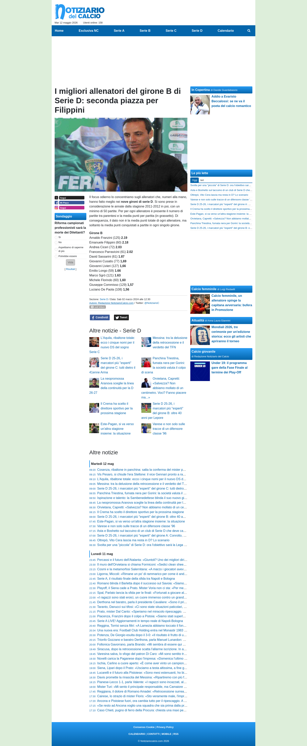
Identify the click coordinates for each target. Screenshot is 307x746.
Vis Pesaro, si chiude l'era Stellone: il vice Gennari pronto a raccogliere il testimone (154, 474)
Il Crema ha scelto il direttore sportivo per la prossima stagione (117, 408)
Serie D (104, 299)
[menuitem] (249, 30)
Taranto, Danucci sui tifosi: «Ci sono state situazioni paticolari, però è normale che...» (156, 606)
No (60, 242)
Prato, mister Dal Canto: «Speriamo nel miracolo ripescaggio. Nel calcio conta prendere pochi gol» (165, 611)
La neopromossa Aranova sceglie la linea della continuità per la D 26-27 (147, 502)
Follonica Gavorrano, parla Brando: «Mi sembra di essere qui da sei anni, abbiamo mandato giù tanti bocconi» (173, 644)
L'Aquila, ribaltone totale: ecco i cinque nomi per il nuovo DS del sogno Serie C (151, 479)
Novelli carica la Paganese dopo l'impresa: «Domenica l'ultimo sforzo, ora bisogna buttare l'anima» (165, 658)
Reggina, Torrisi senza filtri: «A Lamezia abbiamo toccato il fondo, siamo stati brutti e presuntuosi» (165, 625)
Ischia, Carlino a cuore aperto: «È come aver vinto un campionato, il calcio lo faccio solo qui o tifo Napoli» (170, 663)
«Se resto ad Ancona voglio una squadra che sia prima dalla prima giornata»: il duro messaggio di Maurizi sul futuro (177, 705)
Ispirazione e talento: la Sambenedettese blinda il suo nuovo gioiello (144, 498)
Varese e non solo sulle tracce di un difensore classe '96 (169, 428)
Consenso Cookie (143, 727)
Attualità (197, 320)
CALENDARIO (136, 733)
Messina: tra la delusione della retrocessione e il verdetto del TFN (170, 342)
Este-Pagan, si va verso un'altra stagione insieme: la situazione (117, 428)
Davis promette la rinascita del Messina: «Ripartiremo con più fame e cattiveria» (152, 677)
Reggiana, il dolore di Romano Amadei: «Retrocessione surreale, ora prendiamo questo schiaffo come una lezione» (177, 691)
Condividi (99, 317)
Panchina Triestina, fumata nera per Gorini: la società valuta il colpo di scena (150, 493)
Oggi (194, 180)
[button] (70, 262)
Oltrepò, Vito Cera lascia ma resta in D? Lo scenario (133, 540)
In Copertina (200, 89)
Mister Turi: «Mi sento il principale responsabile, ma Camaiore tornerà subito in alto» (155, 686)
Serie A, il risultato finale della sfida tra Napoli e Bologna (136, 578)
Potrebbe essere (68, 256)
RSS (175, 733)
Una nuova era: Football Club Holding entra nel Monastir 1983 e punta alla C (150, 630)
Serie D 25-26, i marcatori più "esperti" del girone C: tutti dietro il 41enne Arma (151, 488)
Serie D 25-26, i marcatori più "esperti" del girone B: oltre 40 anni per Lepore (150, 516)
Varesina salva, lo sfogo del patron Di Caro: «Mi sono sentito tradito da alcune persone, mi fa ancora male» (171, 653)
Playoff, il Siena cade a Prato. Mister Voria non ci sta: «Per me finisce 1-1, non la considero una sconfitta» (170, 588)
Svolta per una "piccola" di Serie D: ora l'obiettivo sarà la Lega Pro (143, 545)
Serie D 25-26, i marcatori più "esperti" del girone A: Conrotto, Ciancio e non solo (153, 535)
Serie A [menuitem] (119, 30)
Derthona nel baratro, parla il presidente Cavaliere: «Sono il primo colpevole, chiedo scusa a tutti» (165, 602)
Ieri (202, 180)
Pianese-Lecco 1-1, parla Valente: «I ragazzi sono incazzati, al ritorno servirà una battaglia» (160, 682)
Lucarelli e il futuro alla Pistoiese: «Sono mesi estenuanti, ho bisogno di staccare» (153, 672)
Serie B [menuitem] (145, 30)
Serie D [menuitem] (197, 30)
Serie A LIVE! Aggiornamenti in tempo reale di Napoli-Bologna (140, 621)
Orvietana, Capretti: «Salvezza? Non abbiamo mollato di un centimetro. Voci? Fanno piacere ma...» (163, 388)
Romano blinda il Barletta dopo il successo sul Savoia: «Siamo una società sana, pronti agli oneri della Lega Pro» (176, 583)
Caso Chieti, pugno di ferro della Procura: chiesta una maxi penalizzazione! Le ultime (156, 710)
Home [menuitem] (59, 30)
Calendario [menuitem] (226, 30)
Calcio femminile (203, 289)
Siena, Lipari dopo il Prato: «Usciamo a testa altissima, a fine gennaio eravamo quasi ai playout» (164, 668)
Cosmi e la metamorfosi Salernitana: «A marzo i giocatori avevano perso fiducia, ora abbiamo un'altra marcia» (173, 569)
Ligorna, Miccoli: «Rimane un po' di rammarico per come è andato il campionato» (153, 574)
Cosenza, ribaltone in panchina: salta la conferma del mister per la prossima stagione (156, 469)
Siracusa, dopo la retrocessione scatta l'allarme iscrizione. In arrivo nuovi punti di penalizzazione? (165, 649)
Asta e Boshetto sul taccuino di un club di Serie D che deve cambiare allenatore (152, 530)
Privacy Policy (165, 727)
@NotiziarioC (151, 302)
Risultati (70, 269)
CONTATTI (153, 733)
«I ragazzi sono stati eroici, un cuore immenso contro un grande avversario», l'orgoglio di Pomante (165, 597)
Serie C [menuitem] (171, 30)
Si (60, 237)
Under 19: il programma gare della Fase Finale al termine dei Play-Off (229, 367)
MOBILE (166, 733)
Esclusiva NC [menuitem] (88, 30)
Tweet (121, 317)
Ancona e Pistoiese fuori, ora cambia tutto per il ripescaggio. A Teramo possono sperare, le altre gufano (168, 701)
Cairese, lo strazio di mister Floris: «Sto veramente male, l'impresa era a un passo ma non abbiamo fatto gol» (173, 696)
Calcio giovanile (203, 351)
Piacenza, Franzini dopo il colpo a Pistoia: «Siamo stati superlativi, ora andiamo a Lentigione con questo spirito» (175, 616)
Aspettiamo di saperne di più (71, 249)
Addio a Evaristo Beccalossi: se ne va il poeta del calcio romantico (231, 101)
